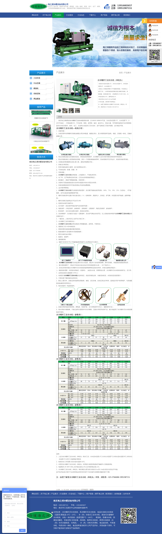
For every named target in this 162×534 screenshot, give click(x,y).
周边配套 (36, 99)
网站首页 (35, 15)
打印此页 (85, 489)
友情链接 (35, 20)
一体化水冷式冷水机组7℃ (41, 143)
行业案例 (69, 15)
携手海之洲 (115, 15)
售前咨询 (153, 25)
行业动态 (81, 15)
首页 (121, 73)
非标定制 (36, 93)
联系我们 (127, 15)
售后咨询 (153, 35)
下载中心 (92, 15)
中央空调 (36, 83)
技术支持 (153, 30)
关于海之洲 (46, 15)
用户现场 (104, 15)
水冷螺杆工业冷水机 (76, 120)
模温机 (35, 88)
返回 (91, 489)
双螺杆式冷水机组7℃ (41, 119)
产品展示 (58, 15)
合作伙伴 (46, 20)
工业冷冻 (36, 78)
